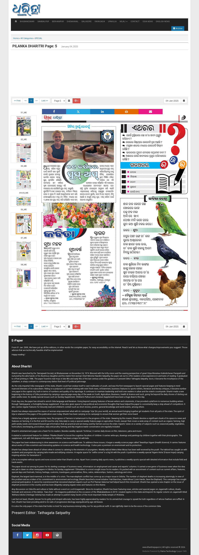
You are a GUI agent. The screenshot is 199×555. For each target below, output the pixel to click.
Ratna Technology (168, 551)
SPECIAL (38, 38)
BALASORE (87, 21)
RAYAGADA (100, 21)
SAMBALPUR (43, 21)
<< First (17, 100)
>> (36, 100)
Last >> (45, 100)
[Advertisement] (99, 73)
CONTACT (135, 21)
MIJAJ (123, 21)
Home (16, 38)
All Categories (27, 38)
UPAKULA (112, 21)
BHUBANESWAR (27, 21)
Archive (177, 28)
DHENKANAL (73, 21)
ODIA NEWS (148, 21)
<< (25, 100)
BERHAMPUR (58, 21)
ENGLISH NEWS (163, 21)
